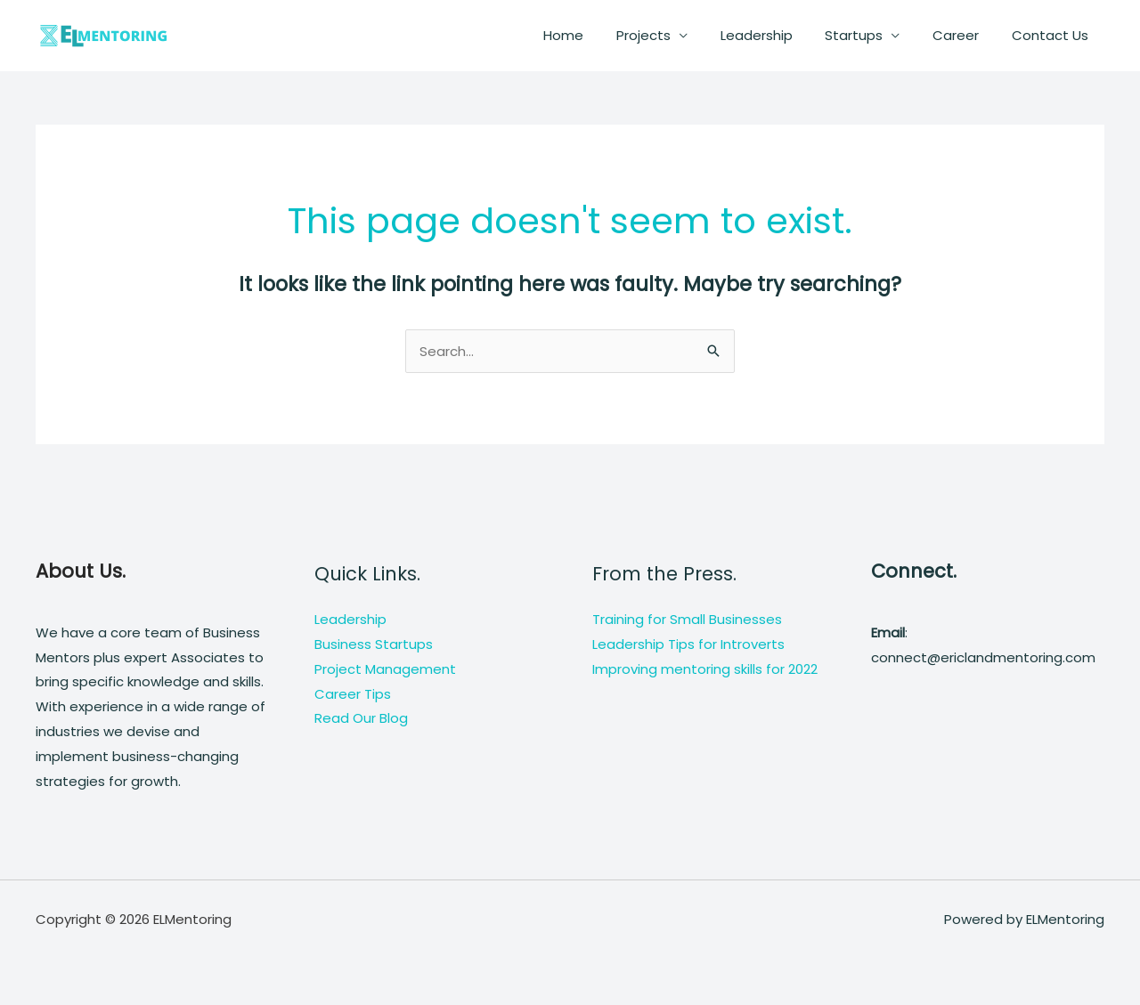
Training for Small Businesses (687, 619)
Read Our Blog (361, 718)
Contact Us (1052, 35)
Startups (869, 35)
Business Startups (373, 644)
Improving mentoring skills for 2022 (705, 669)
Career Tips (352, 694)
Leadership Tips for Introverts (688, 644)
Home (596, 35)
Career (964, 35)
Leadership (777, 35)
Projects (670, 35)
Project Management (385, 669)
